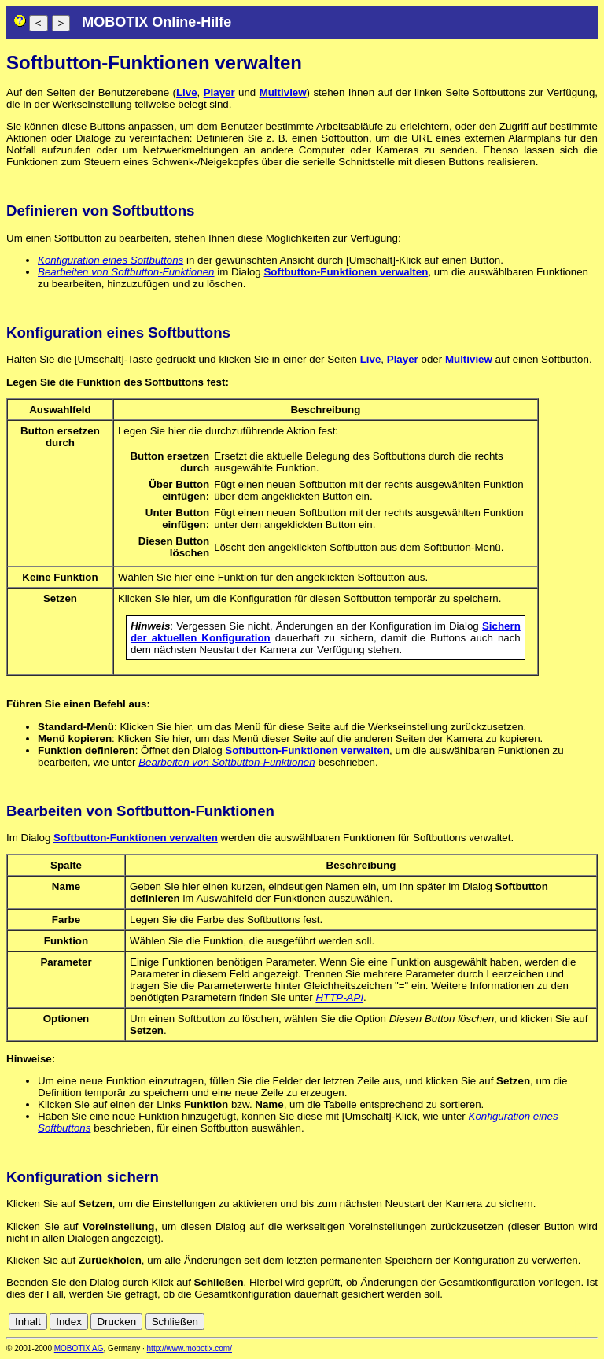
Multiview (283, 92)
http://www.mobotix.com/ (189, 1348)
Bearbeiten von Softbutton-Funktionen (126, 272)
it (563, 1322)
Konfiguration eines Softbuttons (110, 260)
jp (576, 1322)
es (537, 1322)
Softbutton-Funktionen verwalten (345, 272)
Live (186, 92)
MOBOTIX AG (79, 1348)
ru (590, 1322)
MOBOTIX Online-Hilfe (156, 22)
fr (551, 1322)
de (504, 1322)
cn (486, 1322)
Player (219, 92)
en (521, 1322)
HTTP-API (339, 997)
